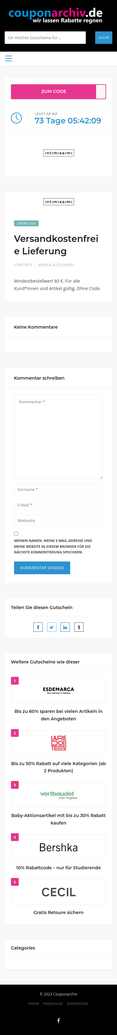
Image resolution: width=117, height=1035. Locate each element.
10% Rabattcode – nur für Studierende (58, 868)
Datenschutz (77, 1003)
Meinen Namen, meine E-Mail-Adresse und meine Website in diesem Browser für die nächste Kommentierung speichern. (53, 546)
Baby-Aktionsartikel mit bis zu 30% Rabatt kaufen (58, 819)
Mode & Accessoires (56, 264)
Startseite (23, 264)
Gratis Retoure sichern (58, 912)
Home (34, 1003)
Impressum (53, 1003)
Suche (103, 37)
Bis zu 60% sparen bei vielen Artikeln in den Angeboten (58, 715)
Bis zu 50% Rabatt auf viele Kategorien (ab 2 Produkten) (58, 767)
